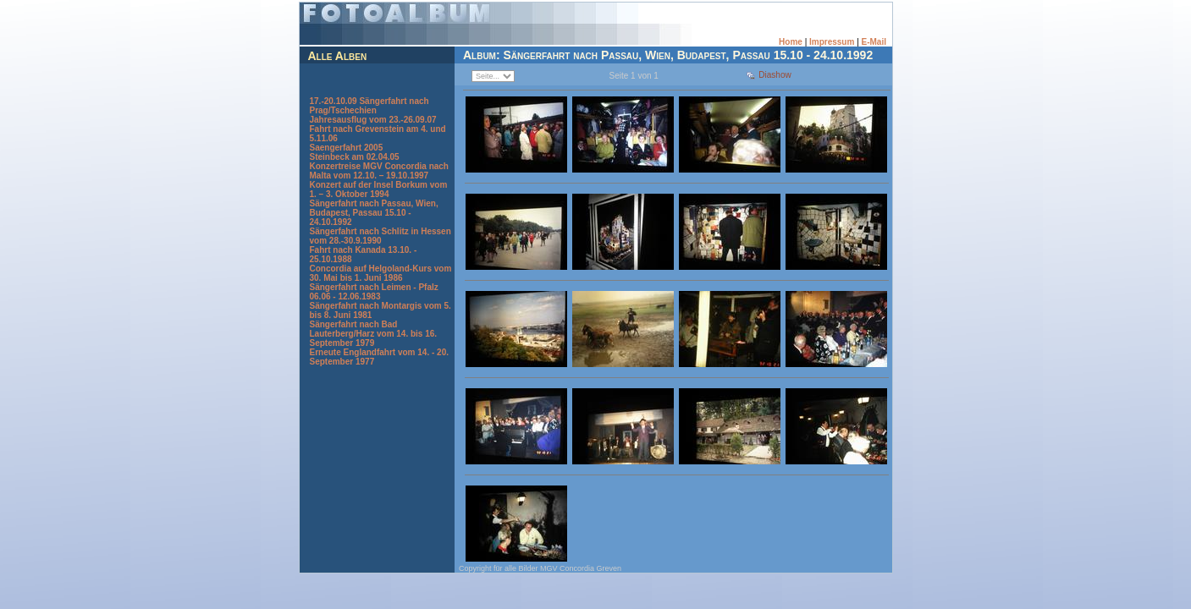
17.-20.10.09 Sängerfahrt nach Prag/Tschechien (369, 105)
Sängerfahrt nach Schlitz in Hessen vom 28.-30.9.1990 (380, 236)
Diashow (774, 75)
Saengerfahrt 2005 (346, 147)
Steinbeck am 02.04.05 (355, 157)
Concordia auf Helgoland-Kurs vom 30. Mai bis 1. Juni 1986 (381, 273)
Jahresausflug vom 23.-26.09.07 (373, 119)
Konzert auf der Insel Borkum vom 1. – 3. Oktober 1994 (379, 189)
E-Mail (874, 42)
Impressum (831, 42)
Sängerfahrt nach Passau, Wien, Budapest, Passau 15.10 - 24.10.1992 (374, 213)
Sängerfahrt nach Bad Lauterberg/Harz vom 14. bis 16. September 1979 (374, 334)
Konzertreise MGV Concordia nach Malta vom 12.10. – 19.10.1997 (379, 171)
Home (790, 42)
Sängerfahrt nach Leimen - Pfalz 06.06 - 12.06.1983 (374, 292)
